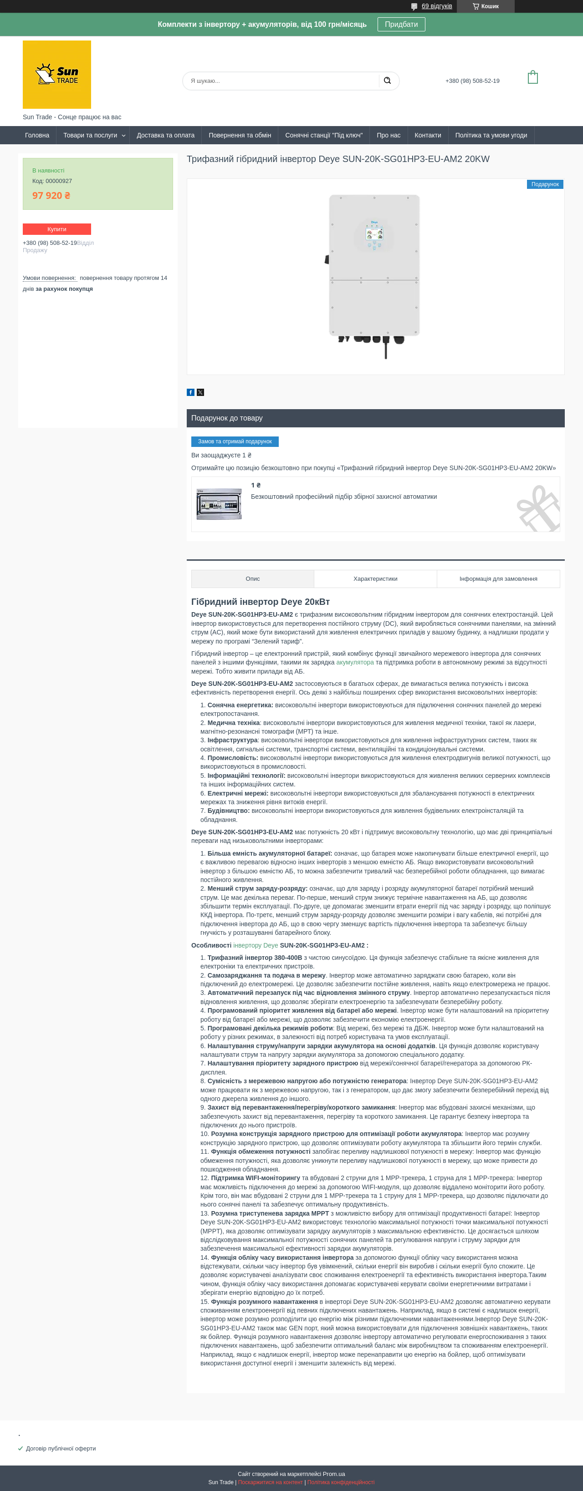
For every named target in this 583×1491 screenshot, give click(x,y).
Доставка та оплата (165, 135)
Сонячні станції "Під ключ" (324, 135)
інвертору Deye (255, 945)
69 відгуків (437, 6)
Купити (56, 229)
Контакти (428, 135)
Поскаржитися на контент (270, 1482)
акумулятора (355, 662)
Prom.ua (334, 1474)
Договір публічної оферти (61, 1448)
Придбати (401, 24)
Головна (37, 135)
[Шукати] (387, 81)
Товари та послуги (90, 135)
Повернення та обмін (240, 135)
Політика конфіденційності (341, 1482)
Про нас (388, 135)
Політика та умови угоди (491, 135)
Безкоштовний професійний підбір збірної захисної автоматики (344, 496)
